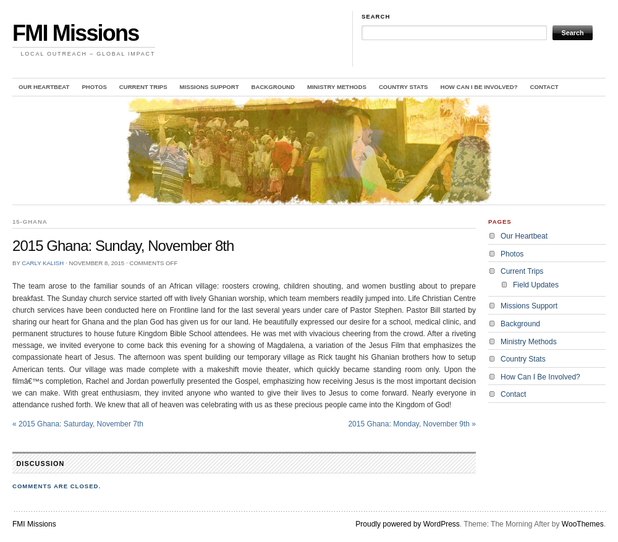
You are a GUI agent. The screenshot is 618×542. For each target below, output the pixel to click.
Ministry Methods (336, 86)
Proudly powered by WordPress (407, 524)
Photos (94, 86)
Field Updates (536, 285)
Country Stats (403, 86)
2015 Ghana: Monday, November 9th (412, 424)
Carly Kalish (43, 263)
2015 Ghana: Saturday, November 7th (77, 424)
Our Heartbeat (44, 86)
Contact (544, 86)
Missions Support (209, 86)
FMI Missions (75, 33)
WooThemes (583, 524)
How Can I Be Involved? (478, 86)
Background (273, 86)
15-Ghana (30, 221)
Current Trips (143, 86)
